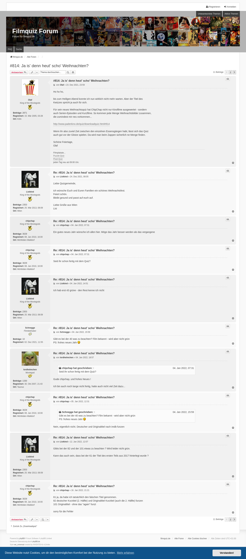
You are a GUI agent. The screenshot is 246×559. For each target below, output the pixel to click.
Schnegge (30, 328)
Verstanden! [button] (227, 552)
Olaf (30, 100)
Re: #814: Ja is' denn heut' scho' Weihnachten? (84, 172)
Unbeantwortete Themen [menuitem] (209, 14)
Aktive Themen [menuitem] (231, 14)
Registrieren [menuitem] (213, 6)
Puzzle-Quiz (58, 156)
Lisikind (30, 192)
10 (23, 339)
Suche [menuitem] (19, 49)
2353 (24, 205)
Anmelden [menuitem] (230, 6)
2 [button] (230, 72)
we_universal (19, 545)
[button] (234, 72)
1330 (24, 381)
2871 (24, 113)
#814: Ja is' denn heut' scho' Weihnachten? (49, 65)
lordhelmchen (30, 369)
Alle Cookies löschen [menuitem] (197, 538)
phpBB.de (36, 541)
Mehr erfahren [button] (125, 552)
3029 (24, 234)
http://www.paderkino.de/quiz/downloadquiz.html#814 (81, 124)
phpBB (22, 538)
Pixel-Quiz (58, 159)
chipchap (30, 221)
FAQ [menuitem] (10, 49)
